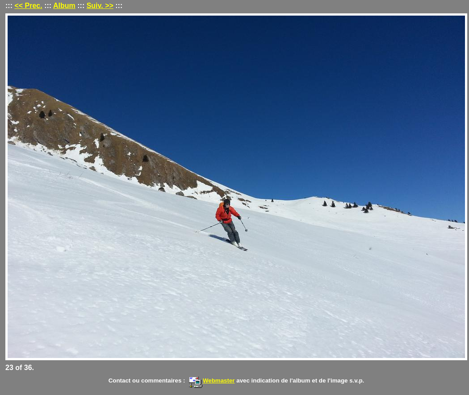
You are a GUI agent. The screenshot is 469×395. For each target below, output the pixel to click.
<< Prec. (28, 5)
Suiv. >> (100, 5)
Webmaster (211, 380)
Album (64, 5)
